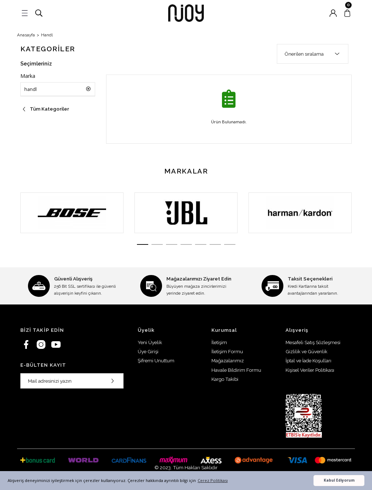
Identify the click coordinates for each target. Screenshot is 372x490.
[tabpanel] (72, 212)
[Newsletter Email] (72, 381)
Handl (47, 34)
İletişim (219, 342)
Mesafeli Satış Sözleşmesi (313, 342)
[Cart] (347, 13)
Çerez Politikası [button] (213, 480)
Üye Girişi (148, 351)
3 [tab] (169, 244)
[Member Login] (333, 13)
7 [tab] (235, 244)
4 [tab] (186, 244)
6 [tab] (218, 244)
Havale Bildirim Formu (236, 370)
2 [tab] (153, 244)
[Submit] (112, 381)
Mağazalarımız (227, 360)
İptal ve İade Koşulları (308, 360)
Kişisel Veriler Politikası (310, 370)
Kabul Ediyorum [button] (339, 480)
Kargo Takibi (224, 379)
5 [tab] (202, 244)
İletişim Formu (227, 351)
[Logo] (186, 13)
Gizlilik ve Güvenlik (306, 351)
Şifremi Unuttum (156, 360)
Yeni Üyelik (150, 342)
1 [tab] (136, 244)
